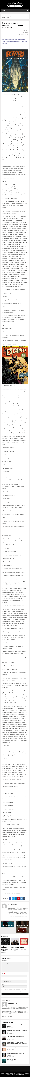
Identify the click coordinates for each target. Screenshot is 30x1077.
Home (4, 16)
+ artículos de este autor (7, 1016)
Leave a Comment (24, 34)
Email (3, 979)
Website (3, 984)
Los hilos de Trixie (11, 1059)
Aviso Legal (19, 1073)
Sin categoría (10, 16)
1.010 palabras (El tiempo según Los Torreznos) (15, 947)
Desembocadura (7, 925)
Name (3, 973)
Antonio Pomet (9, 27)
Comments (4, 960)
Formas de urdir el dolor (12, 1048)
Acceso (13, 1074)
